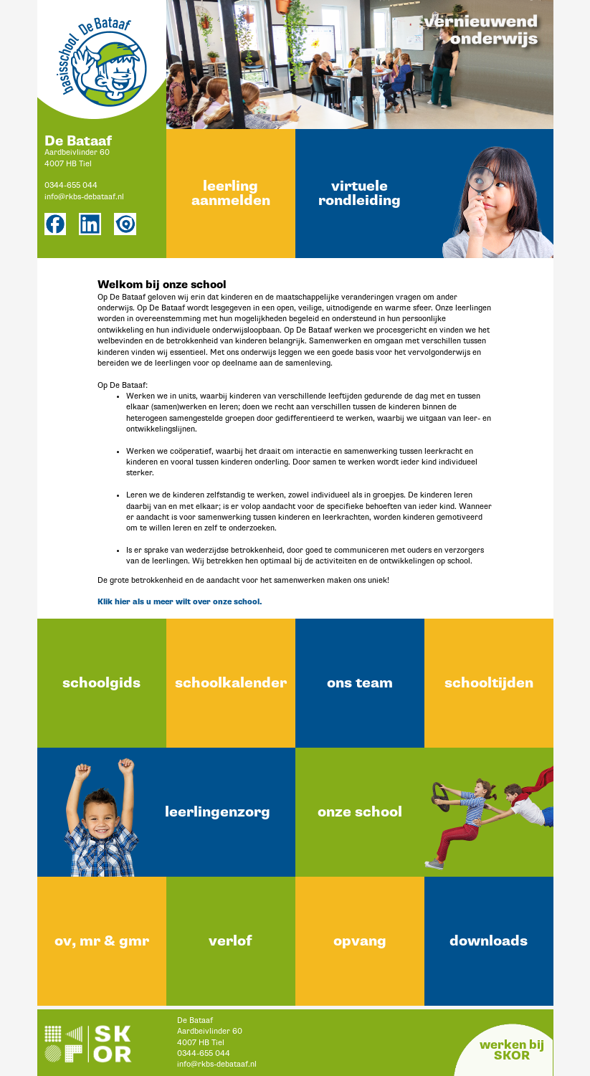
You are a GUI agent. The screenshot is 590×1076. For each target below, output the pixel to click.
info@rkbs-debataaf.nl (84, 196)
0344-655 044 (70, 185)
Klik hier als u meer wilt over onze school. (179, 601)
